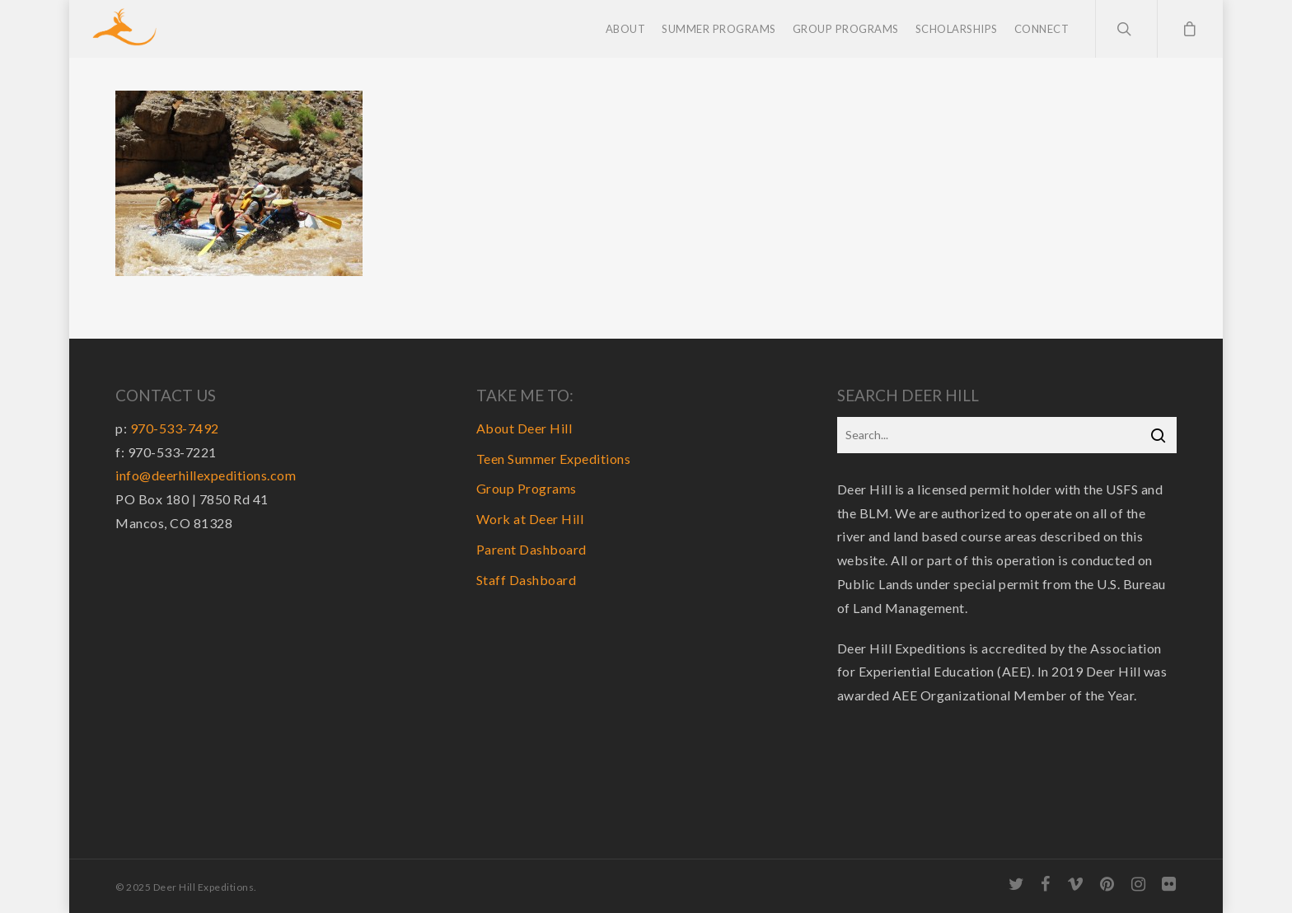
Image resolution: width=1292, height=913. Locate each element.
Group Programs (846, 28)
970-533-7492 (174, 428)
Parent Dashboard (531, 549)
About (626, 28)
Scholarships (956, 28)
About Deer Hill (524, 428)
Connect (1042, 28)
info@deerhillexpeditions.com (205, 475)
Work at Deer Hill (530, 519)
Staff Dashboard (526, 580)
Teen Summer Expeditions (553, 458)
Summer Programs (719, 28)
